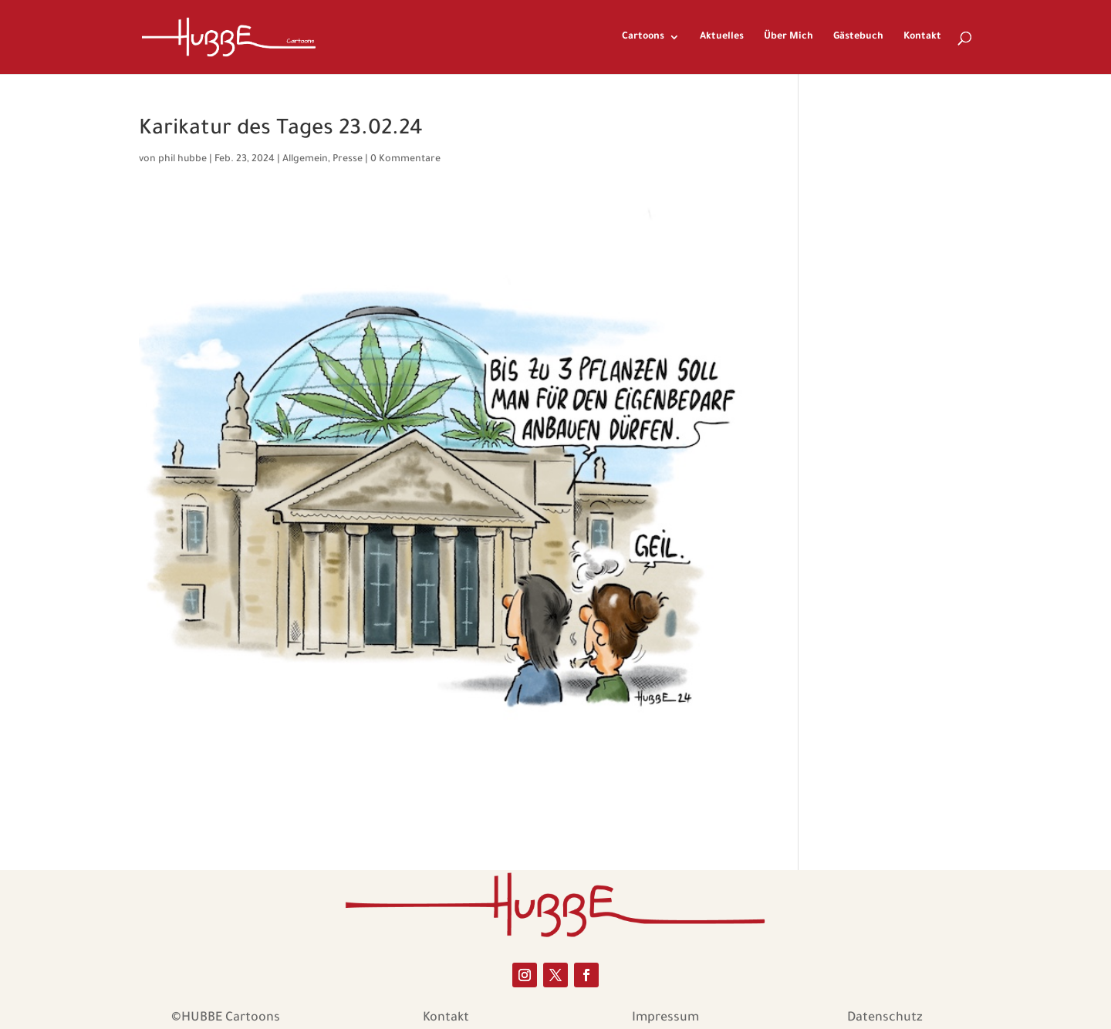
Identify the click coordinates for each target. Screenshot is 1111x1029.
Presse (348, 159)
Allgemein (305, 159)
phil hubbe (182, 159)
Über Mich (788, 37)
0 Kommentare (405, 159)
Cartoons (643, 37)
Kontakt (922, 37)
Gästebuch (858, 37)
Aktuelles (722, 37)
